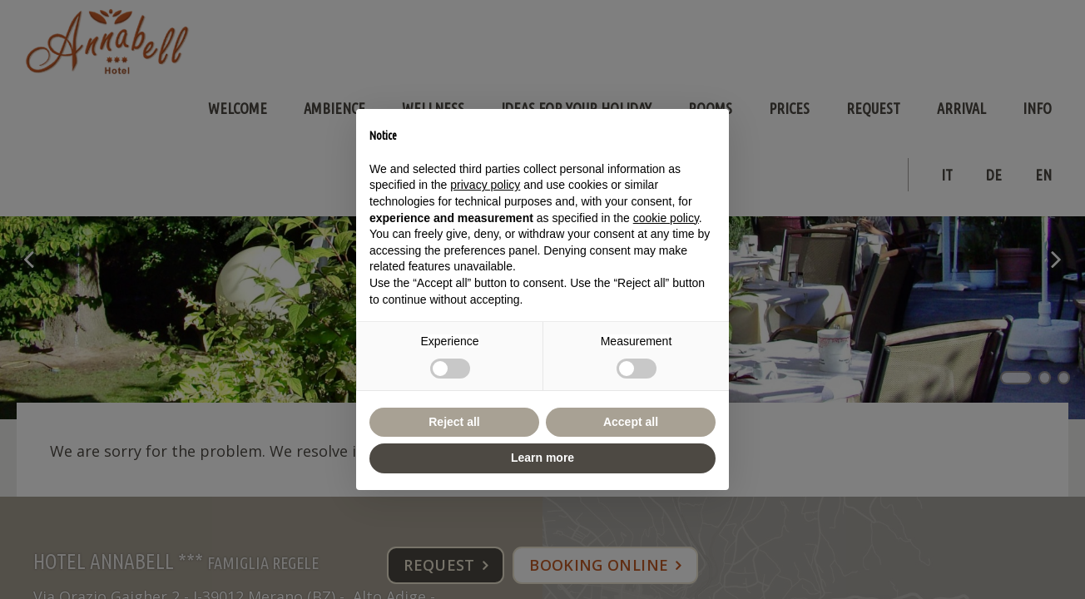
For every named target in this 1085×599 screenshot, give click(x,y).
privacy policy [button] (485, 184)
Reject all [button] (454, 421)
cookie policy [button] (666, 218)
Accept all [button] (630, 421)
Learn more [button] (542, 457)
